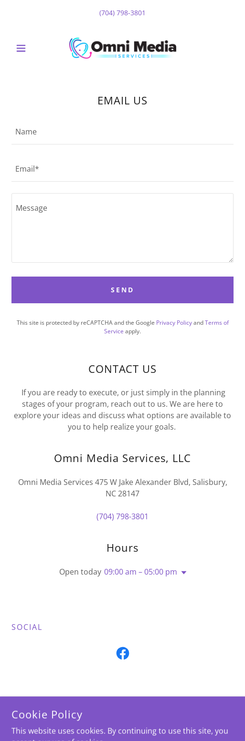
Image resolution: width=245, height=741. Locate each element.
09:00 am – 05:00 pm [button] (140, 571)
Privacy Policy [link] (174, 323)
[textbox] (122, 131)
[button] (28, 48)
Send (122, 289)
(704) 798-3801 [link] (122, 12)
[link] (122, 48)
